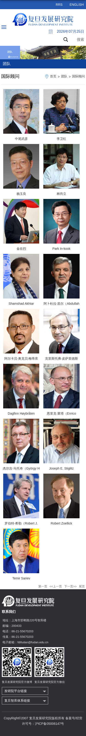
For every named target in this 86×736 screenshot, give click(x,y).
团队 (64, 76)
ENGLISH (77, 4)
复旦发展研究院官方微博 (17, 682)
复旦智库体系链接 (17, 700)
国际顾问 (78, 76)
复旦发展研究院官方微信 (49, 682)
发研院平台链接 (15, 691)
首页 (53, 76)
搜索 (80, 39)
